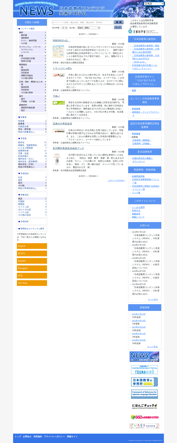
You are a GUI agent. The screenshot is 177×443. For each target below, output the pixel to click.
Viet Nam (22, 283)
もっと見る (153, 299)
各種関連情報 (137, 176)
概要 (134, 90)
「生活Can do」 (139, 62)
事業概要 (136, 109)
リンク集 (136, 192)
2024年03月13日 (139, 333)
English (21, 246)
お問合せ (27, 436)
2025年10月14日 (139, 320)
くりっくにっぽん (62, 68)
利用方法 (136, 210)
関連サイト (72, 436)
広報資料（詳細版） (141, 143)
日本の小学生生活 (62, 123)
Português (23, 268)
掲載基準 (136, 214)
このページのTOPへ (116, 180)
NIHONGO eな (62, 40)
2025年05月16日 (139, 327)
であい (56, 96)
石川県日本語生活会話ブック (68, 148)
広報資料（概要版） (141, 140)
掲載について (138, 217)
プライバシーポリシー (54, 436)
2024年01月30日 (139, 340)
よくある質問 (138, 207)
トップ (18, 436)
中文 (20, 275)
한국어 (21, 253)
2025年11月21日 (138, 314)
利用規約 (37, 436)
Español (22, 260)
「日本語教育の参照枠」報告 (145, 45)
